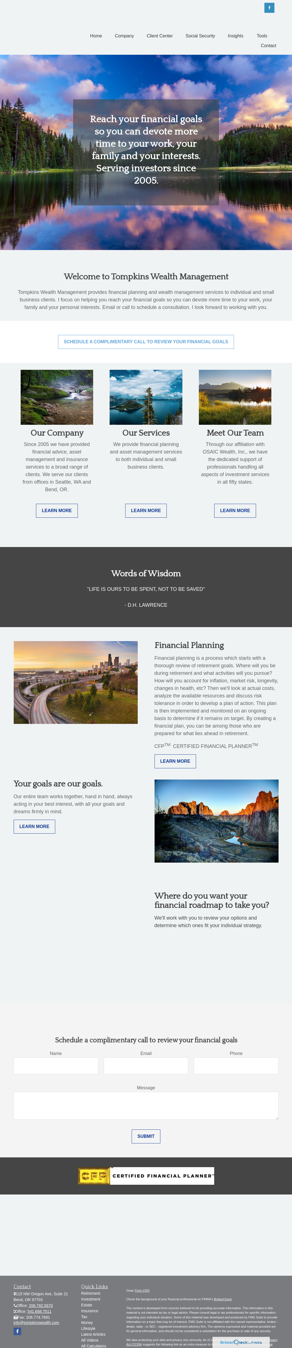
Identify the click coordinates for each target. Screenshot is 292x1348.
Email (145, 1053)
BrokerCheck (223, 1299)
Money (87, 1322)
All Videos (89, 1340)
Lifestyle (88, 1328)
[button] (96, 36)
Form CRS (142, 1290)
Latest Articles (93, 1334)
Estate (86, 1305)
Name (56, 1053)
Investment (90, 1299)
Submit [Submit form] (146, 1136)
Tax (84, 1317)
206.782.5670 (41, 1305)
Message (146, 1087)
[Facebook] (269, 8)
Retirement (90, 1293)
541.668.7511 (40, 1311)
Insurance (89, 1311)
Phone (236, 1053)
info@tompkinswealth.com (36, 1322)
